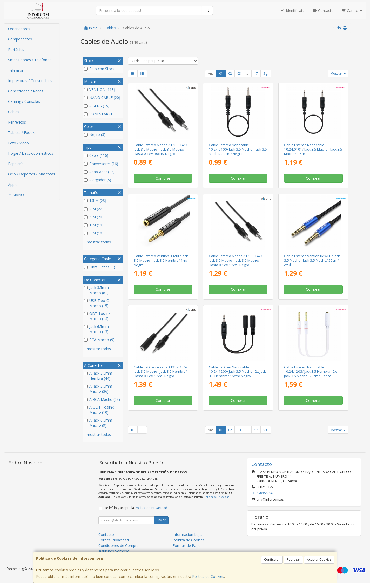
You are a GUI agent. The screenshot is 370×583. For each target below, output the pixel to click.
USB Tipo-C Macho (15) (96, 303)
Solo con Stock (99, 68)
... (247, 73)
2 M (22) (93, 208)
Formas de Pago (187, 545)
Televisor (15, 70)
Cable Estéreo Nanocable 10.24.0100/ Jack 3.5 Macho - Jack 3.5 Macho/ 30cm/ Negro (238, 149)
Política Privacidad (113, 540)
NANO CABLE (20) (102, 97)
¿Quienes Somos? (113, 550)
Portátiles (16, 49)
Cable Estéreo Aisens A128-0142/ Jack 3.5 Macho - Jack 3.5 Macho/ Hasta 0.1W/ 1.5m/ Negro (235, 260)
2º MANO (16, 194)
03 (239, 73)
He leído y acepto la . (136, 508)
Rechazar (293, 559)
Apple (12, 184)
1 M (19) (93, 224)
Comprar (163, 178)
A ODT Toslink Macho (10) (99, 410)
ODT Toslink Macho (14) (97, 316)
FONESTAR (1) (99, 113)
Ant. (211, 73)
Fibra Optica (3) (99, 267)
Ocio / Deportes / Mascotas (31, 174)
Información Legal (188, 534)
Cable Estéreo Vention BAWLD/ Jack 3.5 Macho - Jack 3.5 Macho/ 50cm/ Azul (312, 260)
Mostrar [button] (338, 73)
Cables (13, 111)
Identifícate (292, 10)
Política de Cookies (208, 576)
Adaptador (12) (99, 171)
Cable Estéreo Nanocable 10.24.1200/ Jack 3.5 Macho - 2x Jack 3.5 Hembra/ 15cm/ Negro (237, 371)
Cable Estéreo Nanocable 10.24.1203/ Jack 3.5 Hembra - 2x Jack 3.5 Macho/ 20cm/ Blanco (310, 371)
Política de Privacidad (217, 497)
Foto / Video (18, 142)
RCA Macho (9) (99, 339)
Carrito (351, 10)
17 (256, 73)
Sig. (265, 73)
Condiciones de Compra (118, 545)
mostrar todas (99, 242)
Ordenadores (19, 28)
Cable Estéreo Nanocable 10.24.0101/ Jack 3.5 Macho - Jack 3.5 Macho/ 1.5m (313, 149)
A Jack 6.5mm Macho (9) (98, 423)
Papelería (16, 163)
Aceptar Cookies (319, 559)
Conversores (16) (101, 163)
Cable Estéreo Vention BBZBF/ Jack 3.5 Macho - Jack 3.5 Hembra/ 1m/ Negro (161, 260)
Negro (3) (94, 134)
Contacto (323, 10)
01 (221, 73)
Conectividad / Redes (25, 91)
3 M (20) (93, 216)
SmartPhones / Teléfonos (29, 59)
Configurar (272, 559)
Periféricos (17, 122)
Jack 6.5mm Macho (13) (96, 329)
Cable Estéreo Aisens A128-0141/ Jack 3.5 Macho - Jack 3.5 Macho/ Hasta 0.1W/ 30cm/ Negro (160, 149)
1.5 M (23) (95, 200)
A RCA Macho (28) (102, 399)
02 (230, 73)
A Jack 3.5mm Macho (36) (98, 389)
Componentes (20, 39)
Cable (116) (96, 155)
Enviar (161, 520)
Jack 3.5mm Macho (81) (96, 290)
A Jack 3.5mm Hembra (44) (98, 376)
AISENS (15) (96, 105)
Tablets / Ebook (21, 132)
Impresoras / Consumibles (30, 80)
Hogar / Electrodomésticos (30, 153)
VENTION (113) (99, 89)
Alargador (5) (97, 179)
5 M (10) (93, 233)
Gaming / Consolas (24, 101)
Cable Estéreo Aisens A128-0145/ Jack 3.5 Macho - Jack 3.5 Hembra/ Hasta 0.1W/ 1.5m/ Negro (160, 371)
